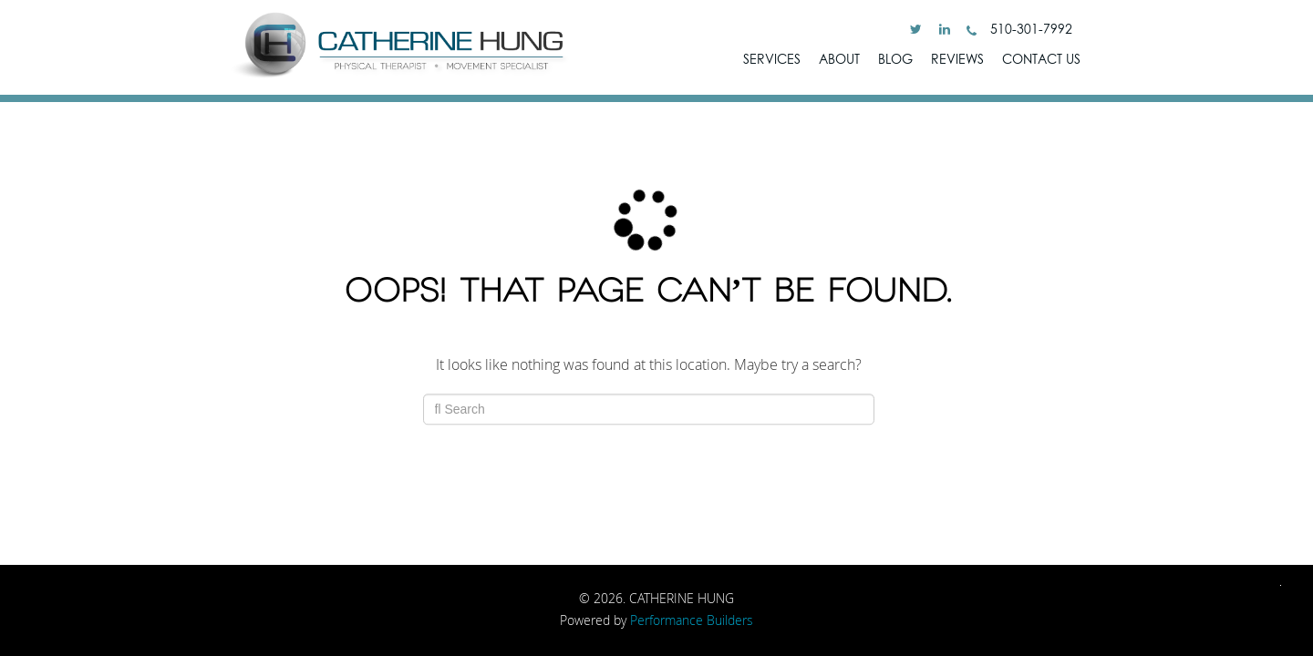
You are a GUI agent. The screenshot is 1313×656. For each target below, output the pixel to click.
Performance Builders (691, 620)
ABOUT (839, 59)
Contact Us (1041, 59)
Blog (895, 59)
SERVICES (772, 59)
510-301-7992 (1019, 28)
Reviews (957, 59)
